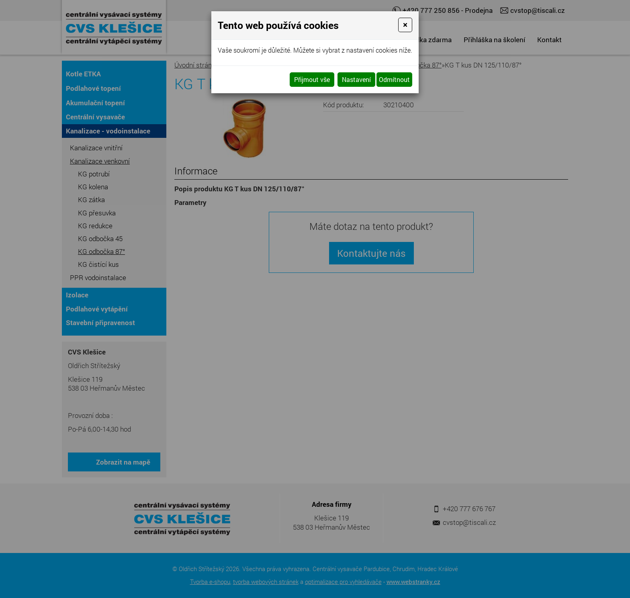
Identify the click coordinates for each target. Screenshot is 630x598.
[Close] (405, 25)
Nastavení (356, 79)
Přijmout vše (312, 79)
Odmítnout (394, 79)
